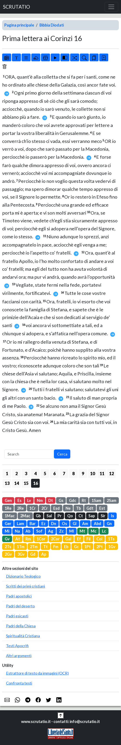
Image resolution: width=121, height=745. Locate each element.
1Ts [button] (111, 538)
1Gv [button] (111, 546)
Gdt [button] (89, 508)
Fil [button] (88, 538)
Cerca (62, 454)
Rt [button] (84, 500)
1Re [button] (8, 508)
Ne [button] (68, 508)
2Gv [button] (8, 554)
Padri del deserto (20, 606)
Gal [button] (68, 538)
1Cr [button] (32, 508)
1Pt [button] (87, 546)
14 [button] (16, 483)
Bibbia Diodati (51, 25)
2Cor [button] (55, 538)
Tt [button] (45, 546)
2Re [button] (20, 508)
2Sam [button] (111, 500)
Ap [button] (43, 554)
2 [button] (16, 473)
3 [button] (26, 473)
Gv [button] (7, 538)
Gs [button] (61, 500)
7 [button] (64, 473)
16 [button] (35, 483)
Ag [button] (50, 531)
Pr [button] (59, 515)
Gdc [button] (72, 500)
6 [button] (54, 473)
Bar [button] (33, 523)
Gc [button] (76, 546)
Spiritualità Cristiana (23, 635)
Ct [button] (81, 515)
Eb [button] (66, 546)
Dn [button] (53, 523)
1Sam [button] (96, 500)
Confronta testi (19, 683)
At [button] (17, 538)
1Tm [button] (20, 546)
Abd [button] (97, 523)
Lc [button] (104, 531)
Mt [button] (82, 531)
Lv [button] (29, 500)
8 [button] (73, 473)
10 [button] (92, 473)
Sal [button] (49, 515)
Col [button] (99, 538)
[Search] (29, 454)
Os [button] (64, 523)
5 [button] (45, 473)
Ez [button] (43, 523)
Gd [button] (32, 554)
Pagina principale (19, 25)
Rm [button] (28, 538)
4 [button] (35, 473)
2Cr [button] (44, 508)
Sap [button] (91, 515)
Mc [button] (93, 531)
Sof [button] (39, 531)
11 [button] (102, 473)
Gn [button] (109, 523)
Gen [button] (8, 500)
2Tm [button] (34, 546)
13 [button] (7, 483)
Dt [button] (50, 500)
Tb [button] (78, 508)
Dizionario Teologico (23, 576)
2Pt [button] (99, 546)
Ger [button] (8, 523)
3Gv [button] (21, 554)
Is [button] (112, 515)
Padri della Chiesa (21, 625)
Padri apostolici (19, 596)
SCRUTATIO (16, 7)
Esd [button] (56, 508)
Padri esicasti (17, 616)
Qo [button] (70, 515)
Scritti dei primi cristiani (25, 586)
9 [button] (83, 473)
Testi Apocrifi (17, 645)
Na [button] (17, 531)
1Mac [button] (10, 515)
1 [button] (7, 473)
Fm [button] (55, 546)
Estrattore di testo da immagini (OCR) (37, 673)
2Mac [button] (25, 515)
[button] (60, 715)
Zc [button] (61, 531)
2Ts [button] (8, 546)
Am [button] (85, 523)
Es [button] (19, 500)
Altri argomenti (18, 655)
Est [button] (102, 508)
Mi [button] (7, 531)
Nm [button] (40, 500)
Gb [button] (38, 515)
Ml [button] (71, 531)
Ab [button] (27, 531)
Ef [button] (79, 538)
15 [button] (26, 483)
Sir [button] (103, 515)
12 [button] (111, 473)
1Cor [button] (41, 538)
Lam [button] (20, 523)
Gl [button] (75, 523)
